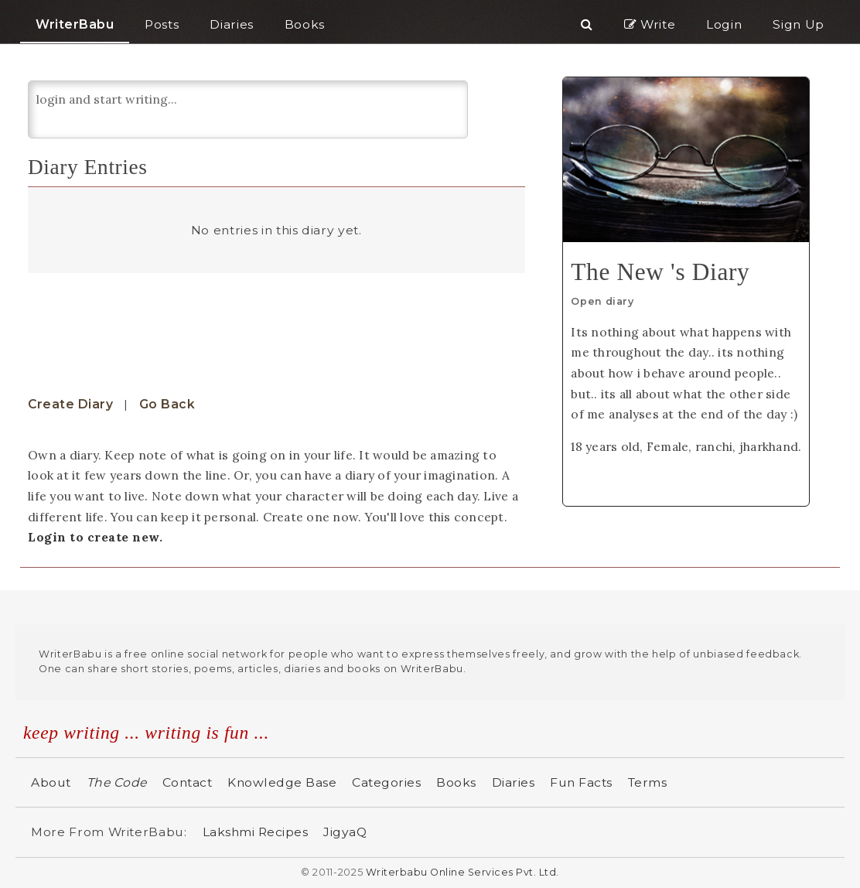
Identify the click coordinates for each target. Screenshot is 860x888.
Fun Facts (581, 782)
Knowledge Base (281, 782)
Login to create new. (95, 537)
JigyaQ (345, 832)
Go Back (167, 404)
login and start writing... (248, 109)
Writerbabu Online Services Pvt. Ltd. (462, 872)
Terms (647, 782)
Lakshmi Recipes (256, 832)
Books (456, 782)
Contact (187, 782)
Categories (386, 782)
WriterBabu (75, 24)
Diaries (513, 782)
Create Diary (70, 404)
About (51, 782)
